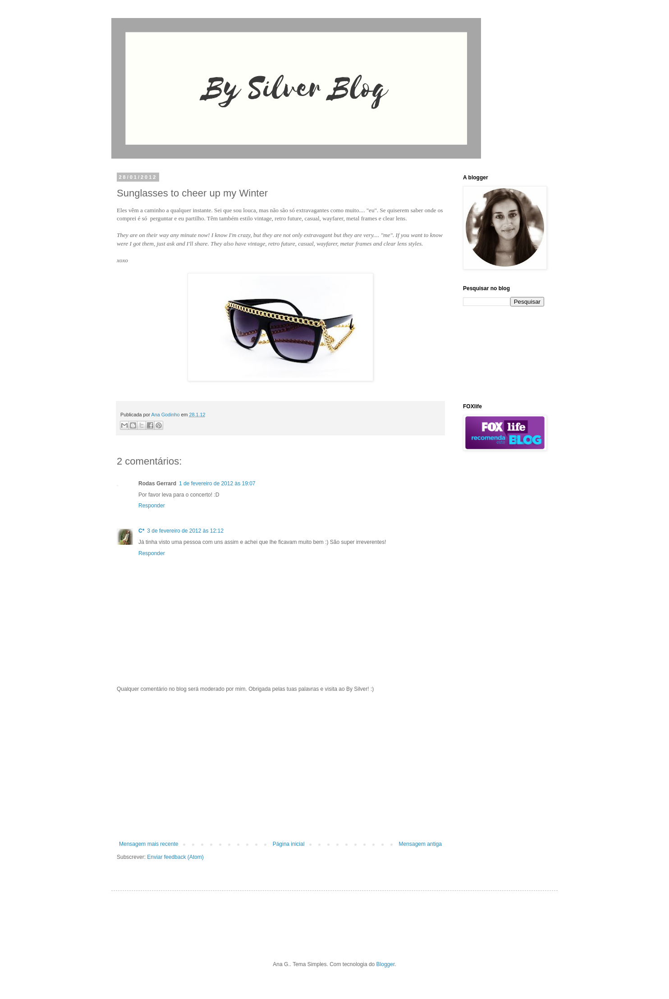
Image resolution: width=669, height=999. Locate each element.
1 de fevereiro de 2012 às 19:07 (217, 483)
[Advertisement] (280, 766)
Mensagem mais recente (148, 844)
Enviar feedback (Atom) (175, 857)
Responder (151, 505)
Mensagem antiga (420, 844)
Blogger (385, 964)
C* (141, 531)
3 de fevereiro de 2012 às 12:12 (185, 531)
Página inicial (289, 844)
